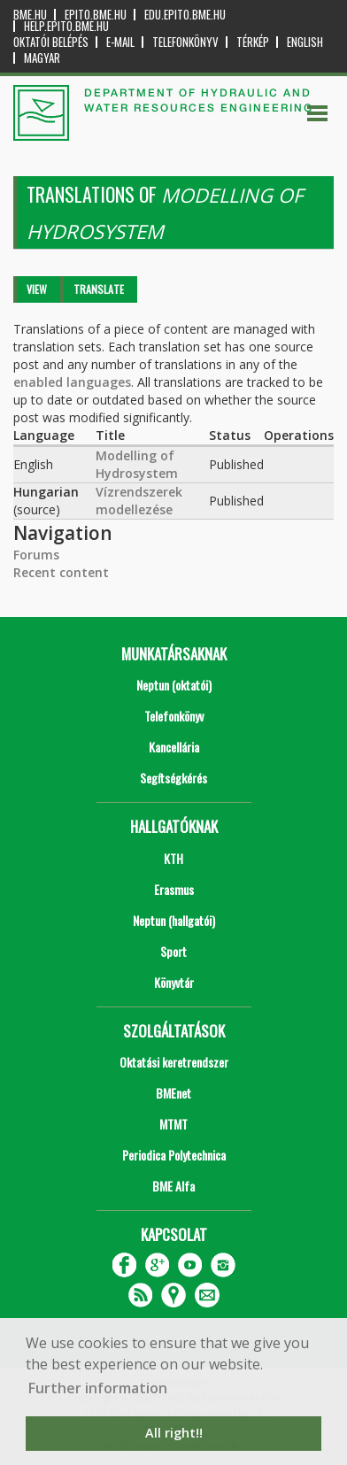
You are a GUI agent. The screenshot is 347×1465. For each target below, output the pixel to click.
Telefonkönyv (185, 42)
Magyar (42, 58)
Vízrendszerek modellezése (139, 500)
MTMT (173, 1123)
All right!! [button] (174, 1432)
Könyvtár (174, 982)
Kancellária (174, 746)
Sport (173, 951)
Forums (36, 554)
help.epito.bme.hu (66, 26)
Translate (98, 289)
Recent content (61, 572)
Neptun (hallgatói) (174, 920)
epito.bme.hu (96, 14)
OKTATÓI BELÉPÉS (51, 42)
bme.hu (30, 14)
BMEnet (173, 1092)
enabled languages (72, 382)
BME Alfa (173, 1185)
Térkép (252, 42)
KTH (173, 858)
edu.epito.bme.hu (185, 14)
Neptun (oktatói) (174, 684)
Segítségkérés (173, 777)
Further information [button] (97, 1388)
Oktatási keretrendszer (174, 1061)
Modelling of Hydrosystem (137, 464)
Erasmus (174, 889)
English (305, 42)
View (37, 289)
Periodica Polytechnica (174, 1154)
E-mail (120, 42)
